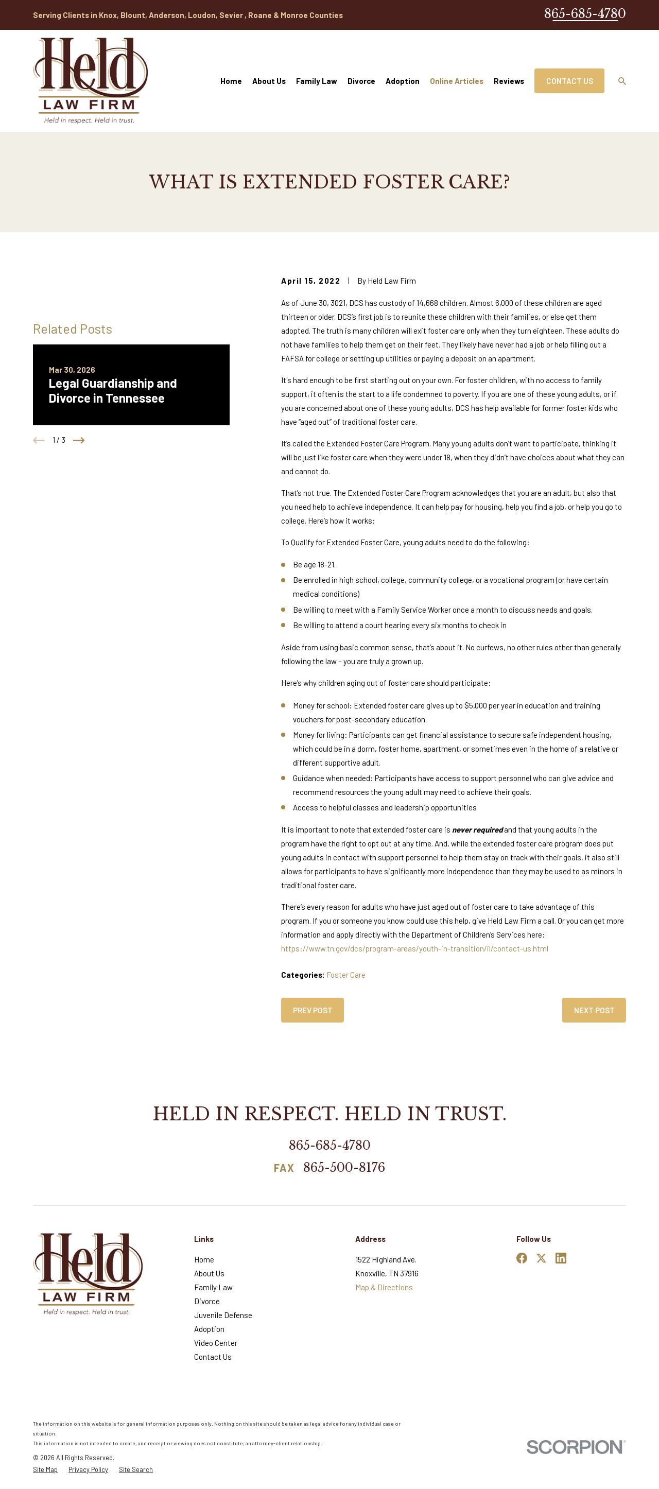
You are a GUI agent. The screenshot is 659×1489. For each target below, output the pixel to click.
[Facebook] (521, 1258)
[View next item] (79, 440)
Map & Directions (384, 1287)
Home (204, 1259)
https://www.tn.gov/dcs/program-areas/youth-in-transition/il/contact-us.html (414, 948)
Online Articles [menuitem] (456, 80)
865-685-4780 (585, 13)
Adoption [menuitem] (403, 80)
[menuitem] (45, 1470)
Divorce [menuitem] (361, 80)
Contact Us (569, 80)
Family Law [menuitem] (316, 80)
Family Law (213, 1287)
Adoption (209, 1329)
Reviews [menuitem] (509, 80)
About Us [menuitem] (269, 80)
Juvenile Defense (223, 1315)
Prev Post (313, 1010)
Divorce (207, 1301)
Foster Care (346, 974)
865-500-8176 (344, 1168)
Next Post (594, 1010)
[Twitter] (541, 1258)
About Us (209, 1273)
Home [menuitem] (231, 80)
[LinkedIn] (561, 1258)
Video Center (215, 1342)
